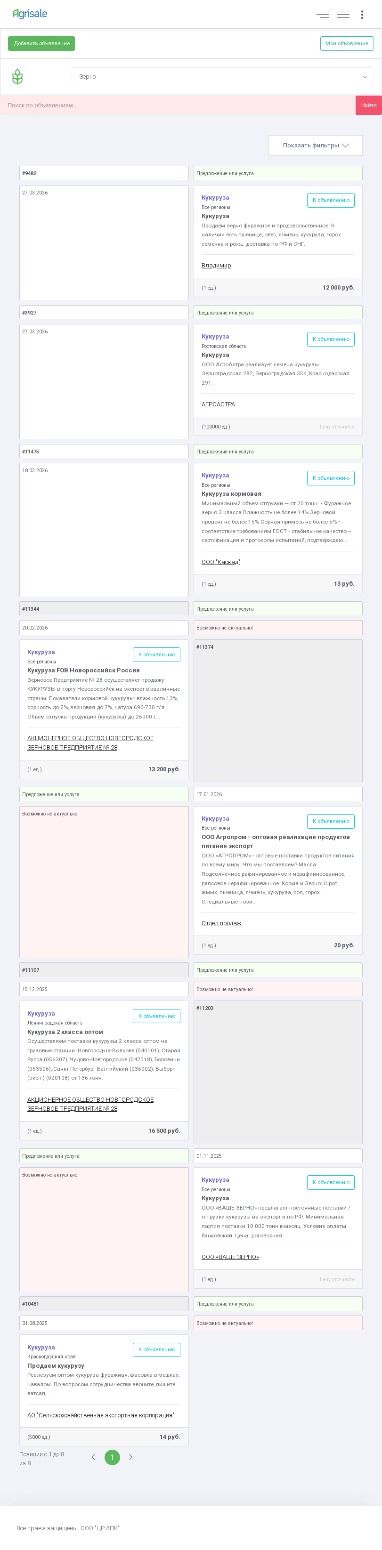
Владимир (216, 265)
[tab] (315, 145)
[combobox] (223, 76)
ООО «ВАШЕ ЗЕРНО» (230, 1256)
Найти (369, 105)
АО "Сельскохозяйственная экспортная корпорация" (100, 1415)
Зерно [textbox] (87, 76)
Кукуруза (215, 197)
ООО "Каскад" (221, 561)
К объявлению (331, 200)
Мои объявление (346, 43)
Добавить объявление (42, 43)
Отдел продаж (222, 923)
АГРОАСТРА (218, 404)
